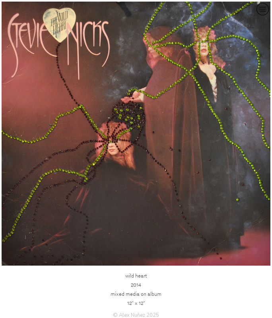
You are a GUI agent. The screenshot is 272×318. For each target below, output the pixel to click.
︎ (263, 9)
